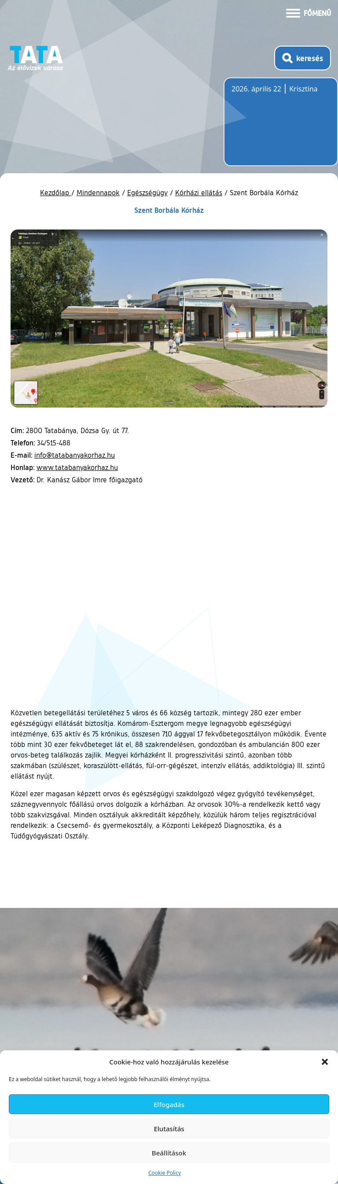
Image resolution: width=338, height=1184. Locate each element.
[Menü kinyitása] (308, 12)
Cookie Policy (164, 1173)
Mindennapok (98, 192)
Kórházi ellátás (198, 192)
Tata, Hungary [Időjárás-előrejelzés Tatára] (280, 127)
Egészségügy (147, 192)
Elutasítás (169, 1128)
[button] (324, 1061)
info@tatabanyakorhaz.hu (74, 455)
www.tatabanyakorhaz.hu (77, 467)
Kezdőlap (55, 192)
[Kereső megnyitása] (302, 58)
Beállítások (169, 1152)
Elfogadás (169, 1104)
